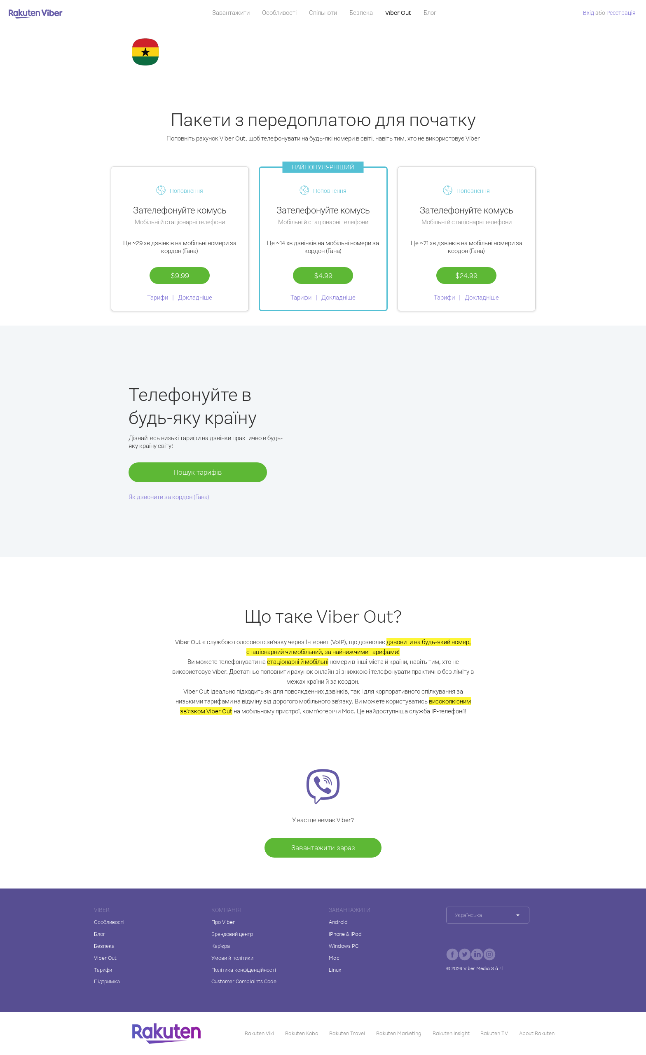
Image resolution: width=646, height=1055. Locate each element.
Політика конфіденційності (243, 969)
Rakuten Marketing (398, 1033)
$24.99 (466, 275)
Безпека (361, 12)
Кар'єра (220, 945)
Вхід (588, 12)
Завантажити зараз (323, 847)
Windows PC (343, 945)
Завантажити (231, 12)
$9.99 (180, 275)
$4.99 (323, 275)
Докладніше (195, 297)
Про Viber (223, 922)
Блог (430, 12)
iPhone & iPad (345, 934)
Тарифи (157, 297)
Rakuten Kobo (301, 1033)
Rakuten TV (494, 1033)
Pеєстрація (621, 12)
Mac (334, 957)
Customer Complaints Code (243, 981)
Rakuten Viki (259, 1033)
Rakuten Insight (451, 1033)
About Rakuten (537, 1033)
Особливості (279, 12)
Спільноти (323, 12)
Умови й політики (232, 957)
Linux (335, 969)
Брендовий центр (232, 934)
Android (338, 922)
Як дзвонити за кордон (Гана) (169, 497)
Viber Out (398, 12)
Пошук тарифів (197, 472)
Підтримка (107, 981)
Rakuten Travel (347, 1033)
